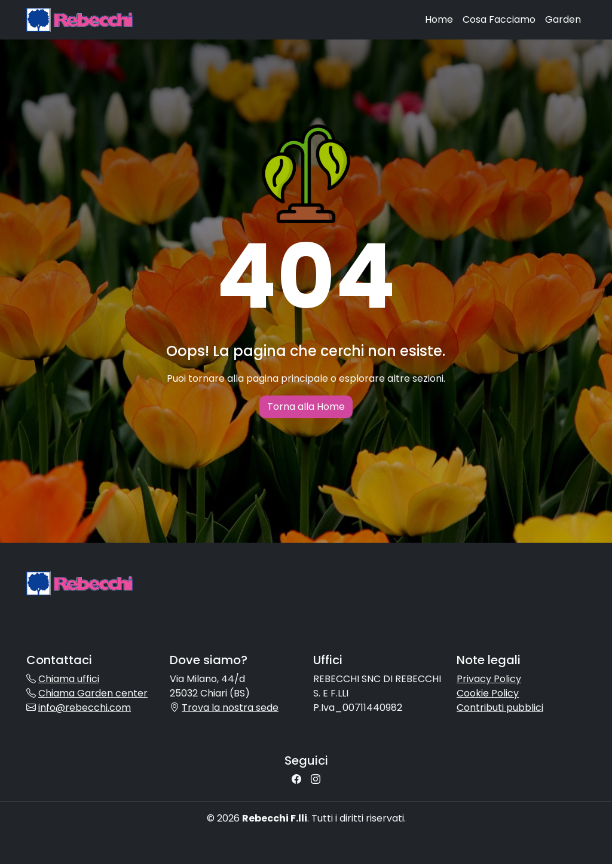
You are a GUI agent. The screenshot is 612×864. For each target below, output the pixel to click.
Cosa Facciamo (499, 19)
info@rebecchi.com (84, 707)
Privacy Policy (489, 679)
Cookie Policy (488, 693)
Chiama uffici (68, 679)
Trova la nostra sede (230, 707)
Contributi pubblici (500, 707)
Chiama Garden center (93, 693)
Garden (563, 19)
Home (439, 19)
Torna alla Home (306, 406)
